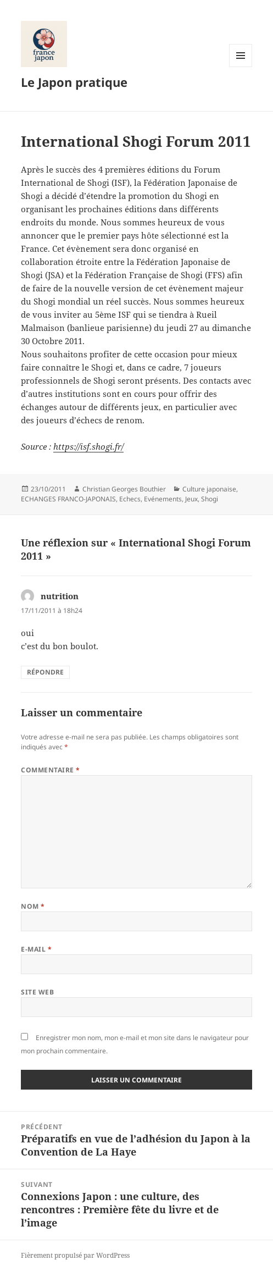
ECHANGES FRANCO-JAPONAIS (68, 499)
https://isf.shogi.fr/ (88, 446)
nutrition (60, 595)
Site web (37, 992)
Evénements (163, 499)
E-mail (36, 949)
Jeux (191, 499)
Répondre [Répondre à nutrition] (45, 672)
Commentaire (50, 770)
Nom (32, 906)
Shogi (209, 499)
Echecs (130, 499)
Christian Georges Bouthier (124, 489)
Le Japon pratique (74, 82)
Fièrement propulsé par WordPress (75, 1255)
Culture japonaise (209, 489)
